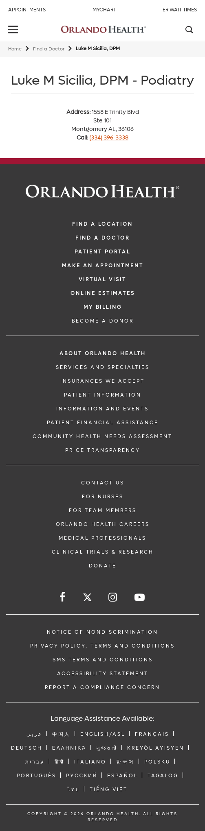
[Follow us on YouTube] (140, 597)
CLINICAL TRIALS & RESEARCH (103, 552)
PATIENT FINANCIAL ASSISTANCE (103, 422)
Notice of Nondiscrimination (102, 632)
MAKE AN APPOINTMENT (102, 265)
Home (15, 49)
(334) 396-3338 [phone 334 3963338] (108, 138)
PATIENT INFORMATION (102, 395)
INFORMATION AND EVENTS (102, 409)
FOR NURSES (102, 496)
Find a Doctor (48, 49)
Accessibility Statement (102, 673)
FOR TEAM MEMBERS (103, 510)
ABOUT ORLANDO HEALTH (103, 353)
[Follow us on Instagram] (113, 597)
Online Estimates (103, 293)
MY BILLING (103, 307)
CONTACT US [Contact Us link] (102, 483)
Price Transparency (102, 450)
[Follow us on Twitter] (87, 598)
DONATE (103, 566)
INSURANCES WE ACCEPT (102, 381)
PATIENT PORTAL (102, 252)
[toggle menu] (14, 30)
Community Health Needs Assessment (102, 436)
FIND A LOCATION (102, 224)
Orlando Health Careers (103, 524)
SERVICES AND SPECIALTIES (103, 367)
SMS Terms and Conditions (103, 660)
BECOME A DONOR (103, 321)
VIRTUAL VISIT (102, 279)
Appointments (27, 10)
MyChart (104, 10)
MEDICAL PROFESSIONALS (102, 538)
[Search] (189, 30)
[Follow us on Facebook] (63, 597)
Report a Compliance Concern (102, 687)
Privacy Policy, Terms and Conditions (102, 646)
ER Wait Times (180, 10)
